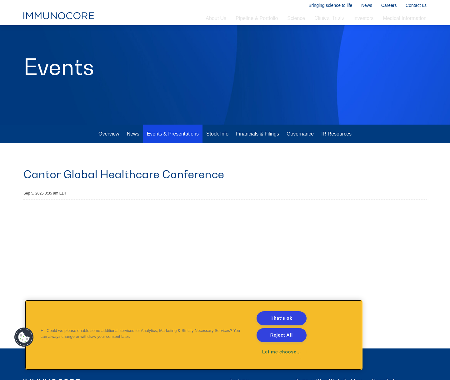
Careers (389, 5)
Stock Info (217, 151)
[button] (24, 337)
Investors (363, 19)
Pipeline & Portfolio (257, 19)
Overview (108, 151)
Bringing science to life (330, 5)
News (366, 5)
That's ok (281, 318)
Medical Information (405, 19)
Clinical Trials (329, 18)
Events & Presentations (173, 151)
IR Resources (336, 151)
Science (296, 19)
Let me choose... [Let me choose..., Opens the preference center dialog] (281, 351)
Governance (300, 151)
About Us (216, 19)
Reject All (281, 335)
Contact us (416, 5)
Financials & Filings (257, 151)
